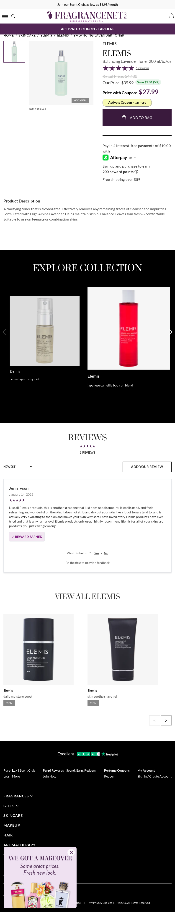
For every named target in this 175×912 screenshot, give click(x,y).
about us (15, 874)
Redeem (110, 776)
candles (12, 854)
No (106, 553)
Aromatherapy (19, 845)
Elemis (110, 43)
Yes (96, 553)
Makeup (11, 825)
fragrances (18, 796)
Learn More (11, 776)
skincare (13, 815)
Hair (8, 835)
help (10, 864)
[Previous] (5, 347)
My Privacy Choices (100, 902)
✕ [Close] (71, 852)
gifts (11, 806)
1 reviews (142, 68)
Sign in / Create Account (154, 776)
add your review (147, 467)
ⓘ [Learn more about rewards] (136, 171)
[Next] (170, 347)
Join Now (49, 776)
